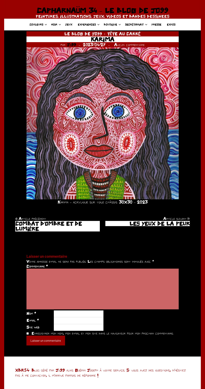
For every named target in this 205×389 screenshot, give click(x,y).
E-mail (32, 320)
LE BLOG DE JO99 (83, 33)
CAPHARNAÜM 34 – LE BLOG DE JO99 (102, 10)
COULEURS (38, 24)
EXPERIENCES (89, 24)
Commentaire (37, 266)
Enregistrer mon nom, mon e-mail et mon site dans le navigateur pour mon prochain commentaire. (102, 333)
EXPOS (171, 24)
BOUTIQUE (112, 24)
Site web (32, 327)
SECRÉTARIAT (136, 24)
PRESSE (156, 24)
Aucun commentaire (129, 44)
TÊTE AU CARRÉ (124, 33)
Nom (31, 313)
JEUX (68, 24)
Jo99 (71, 44)
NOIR (56, 24)
